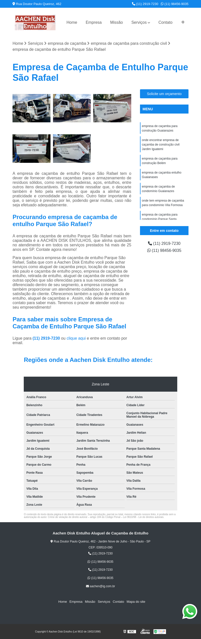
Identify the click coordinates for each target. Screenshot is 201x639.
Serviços (138, 22)
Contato (165, 22)
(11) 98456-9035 (174, 4)
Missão (116, 22)
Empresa (94, 22)
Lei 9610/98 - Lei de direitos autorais (143, 517)
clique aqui (76, 338)
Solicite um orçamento (164, 94)
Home (71, 22)
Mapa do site (135, 601)
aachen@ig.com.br (100, 586)
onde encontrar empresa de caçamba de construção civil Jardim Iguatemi (161, 144)
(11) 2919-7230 (145, 4)
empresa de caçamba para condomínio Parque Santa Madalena (160, 219)
